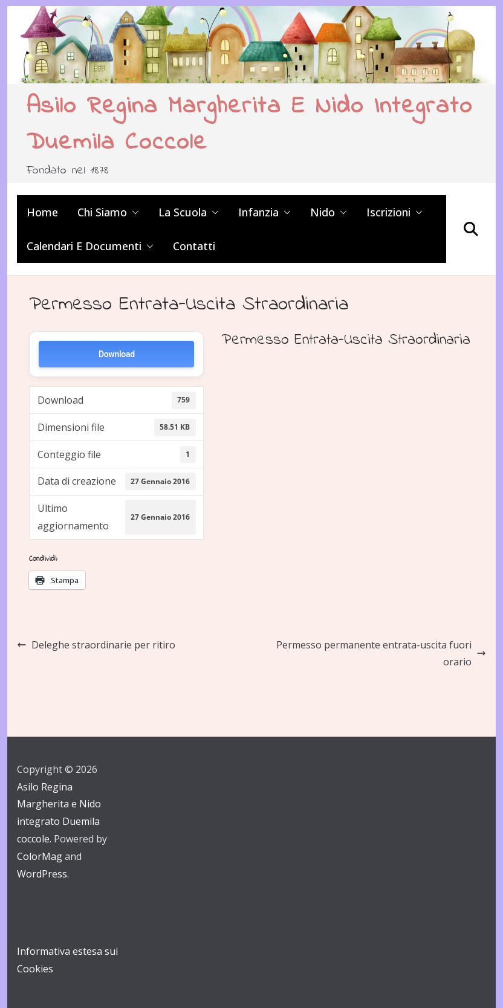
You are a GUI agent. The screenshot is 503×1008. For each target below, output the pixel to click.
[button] (133, 212)
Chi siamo (102, 212)
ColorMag (39, 856)
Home (42, 212)
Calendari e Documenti (84, 246)
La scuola (182, 212)
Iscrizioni (388, 212)
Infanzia (258, 212)
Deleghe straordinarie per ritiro (96, 644)
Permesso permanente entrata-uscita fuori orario (381, 653)
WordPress (42, 873)
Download (117, 354)
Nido (322, 212)
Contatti (194, 246)
